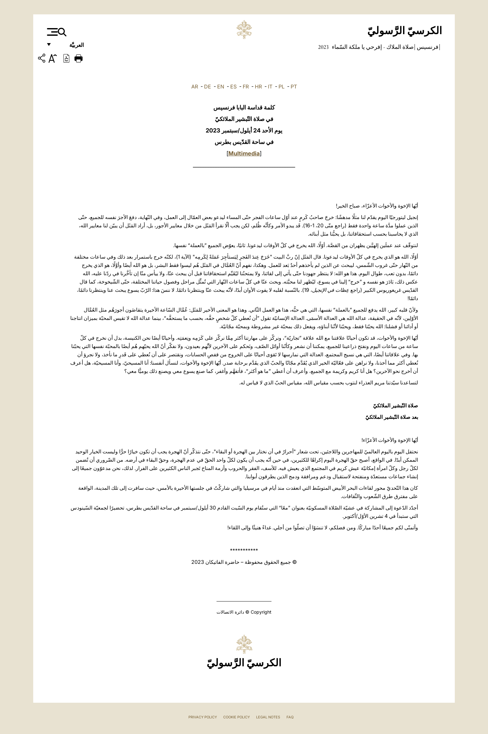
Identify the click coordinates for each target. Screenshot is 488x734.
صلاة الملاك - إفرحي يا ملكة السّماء (372, 46)
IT (270, 86)
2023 (323, 46)
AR (194, 86)
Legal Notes (268, 717)
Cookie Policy (236, 717)
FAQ (290, 717)
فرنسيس (427, 46)
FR (246, 86)
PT (294, 86)
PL (281, 86)
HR (258, 86)
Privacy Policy (202, 717)
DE (207, 86)
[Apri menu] (51, 31)
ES (233, 86)
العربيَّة (70, 47)
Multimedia (244, 153)
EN (220, 86)
